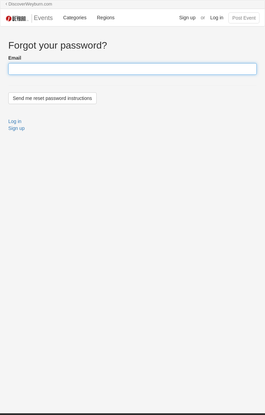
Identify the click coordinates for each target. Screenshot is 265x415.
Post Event (244, 18)
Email (14, 58)
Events (29, 18)
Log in (216, 17)
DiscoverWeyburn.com (29, 4)
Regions (106, 17)
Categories (75, 17)
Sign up (187, 17)
